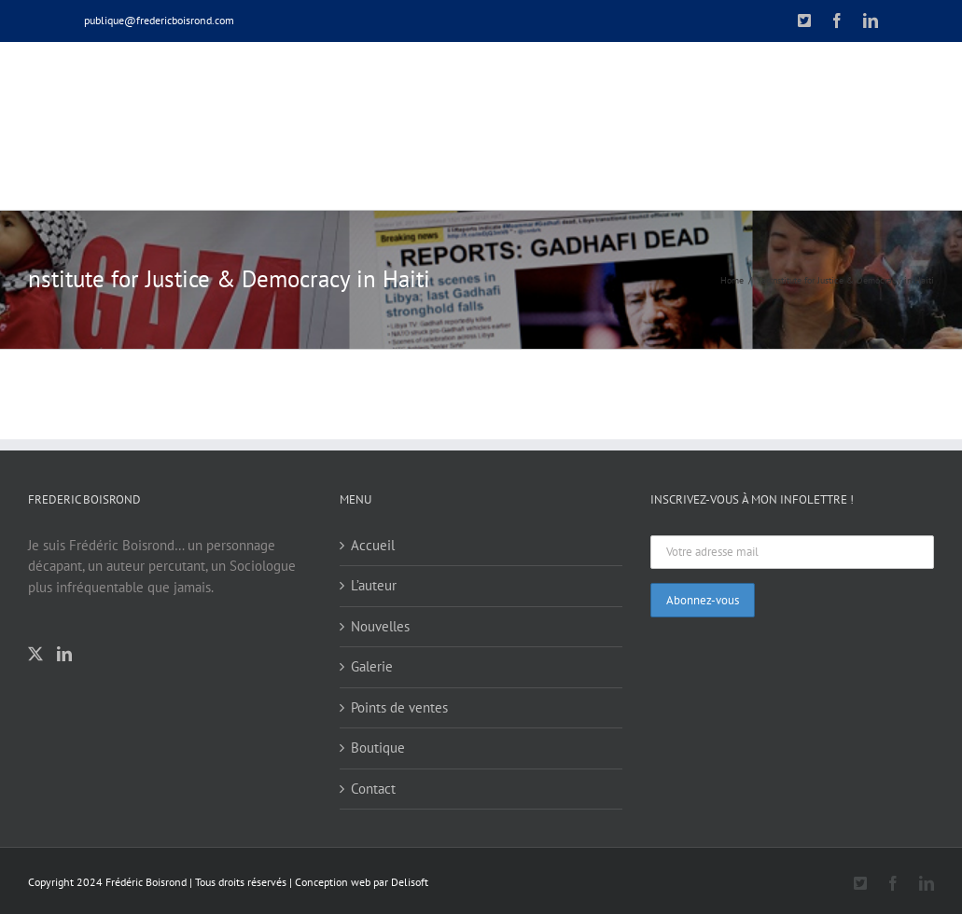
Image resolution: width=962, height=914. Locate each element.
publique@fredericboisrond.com (159, 20)
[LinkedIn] (64, 653)
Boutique (378, 747)
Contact (373, 788)
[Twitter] (35, 653)
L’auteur (374, 585)
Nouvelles (380, 626)
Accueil (373, 545)
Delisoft (409, 882)
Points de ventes (399, 707)
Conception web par (341, 882)
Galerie (372, 666)
